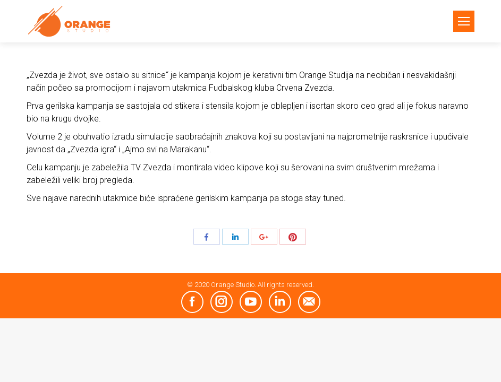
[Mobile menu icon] (463, 21)
